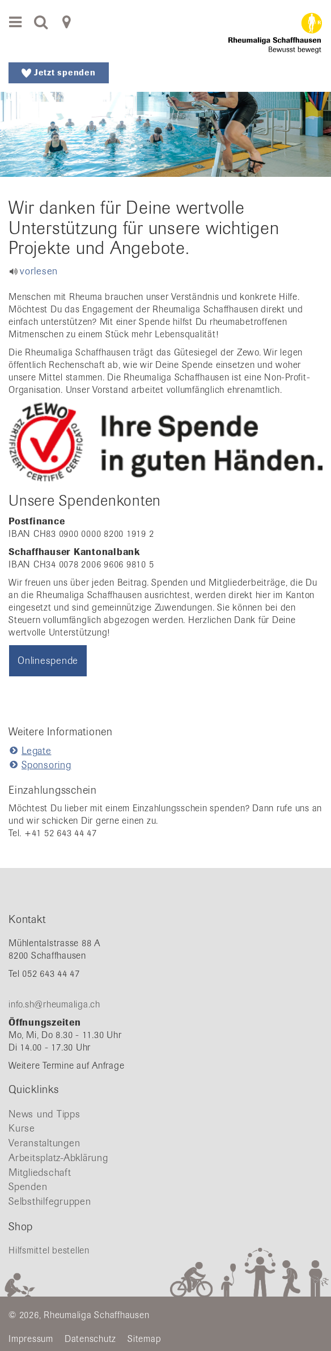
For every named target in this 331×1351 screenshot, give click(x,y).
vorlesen (39, 271)
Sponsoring (46, 765)
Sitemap (144, 1339)
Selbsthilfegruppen (50, 1201)
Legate (37, 750)
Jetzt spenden (59, 72)
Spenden (28, 1186)
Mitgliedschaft (40, 1172)
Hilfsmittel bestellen (49, 1250)
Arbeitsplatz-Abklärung (58, 1157)
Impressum (31, 1339)
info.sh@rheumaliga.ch (54, 1004)
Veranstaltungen (44, 1143)
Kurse (22, 1128)
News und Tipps (44, 1114)
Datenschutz (90, 1339)
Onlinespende (48, 660)
